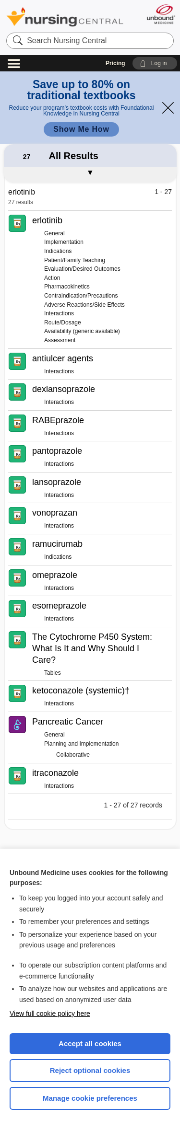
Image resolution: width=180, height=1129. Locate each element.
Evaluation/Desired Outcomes (82, 268)
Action (52, 278)
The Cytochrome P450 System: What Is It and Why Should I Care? (92, 648)
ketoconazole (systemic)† (81, 690)
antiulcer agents (62, 358)
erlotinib (47, 220)
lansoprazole (56, 482)
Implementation (64, 242)
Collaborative (73, 754)
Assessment (59, 340)
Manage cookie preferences (90, 1098)
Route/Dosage (62, 322)
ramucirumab (57, 544)
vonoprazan (54, 513)
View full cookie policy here (50, 1013)
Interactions (59, 313)
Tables (52, 672)
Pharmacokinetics (67, 286)
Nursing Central (64, 16)
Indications (58, 251)
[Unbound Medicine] (160, 14)
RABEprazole (58, 420)
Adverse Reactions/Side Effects (84, 304)
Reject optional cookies (90, 1070)
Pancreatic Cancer (67, 721)
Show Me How (81, 129)
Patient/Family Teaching (74, 260)
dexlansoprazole (63, 389)
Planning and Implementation (81, 743)
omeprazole (54, 575)
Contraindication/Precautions (81, 295)
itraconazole (55, 773)
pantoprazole (57, 451)
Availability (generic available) (82, 331)
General (54, 233)
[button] (154, 63)
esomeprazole (59, 606)
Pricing (115, 63)
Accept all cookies (90, 1043)
